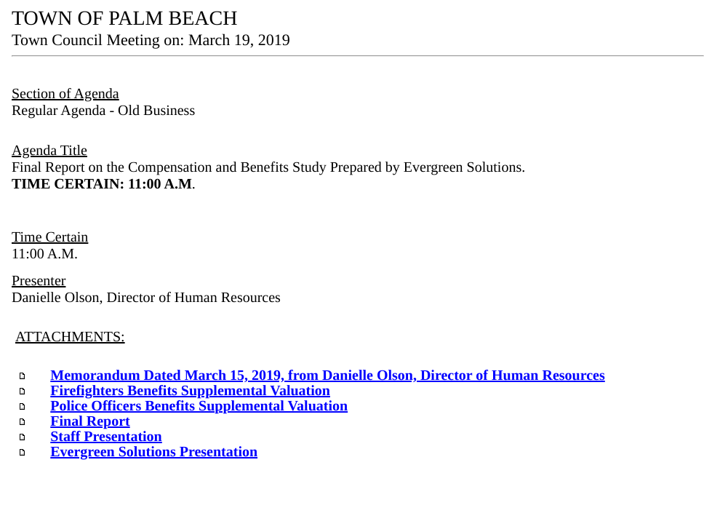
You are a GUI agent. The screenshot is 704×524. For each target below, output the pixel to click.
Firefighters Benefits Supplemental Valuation (190, 391)
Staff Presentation (106, 437)
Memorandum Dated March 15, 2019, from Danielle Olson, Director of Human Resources (327, 376)
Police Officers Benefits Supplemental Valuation (199, 406)
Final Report (89, 421)
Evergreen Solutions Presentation (153, 452)
